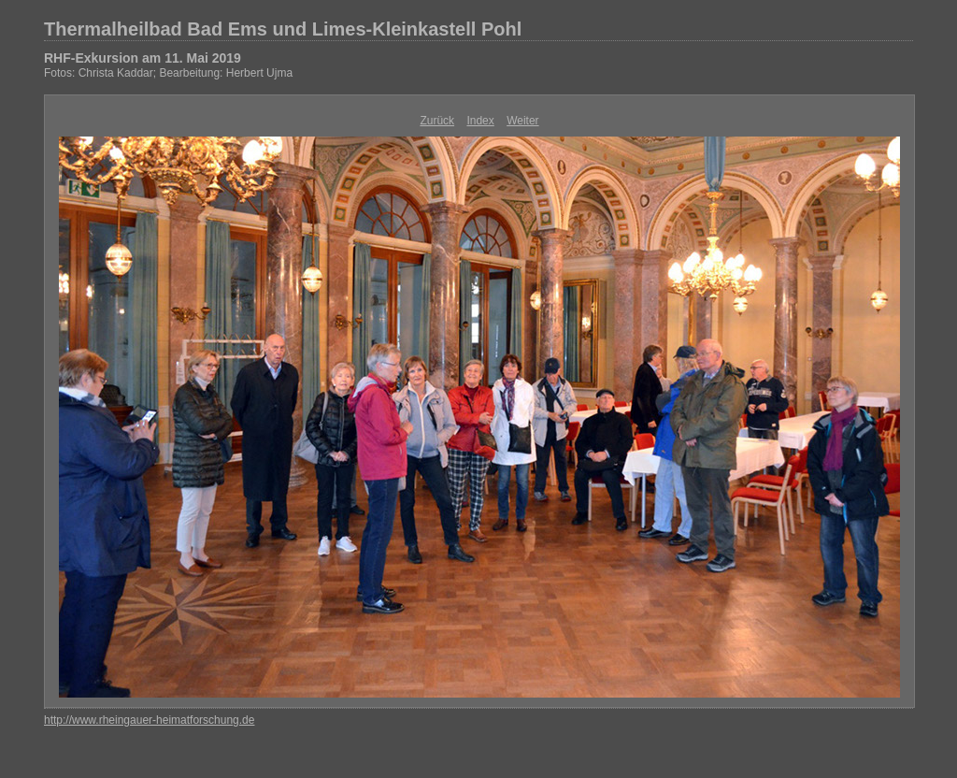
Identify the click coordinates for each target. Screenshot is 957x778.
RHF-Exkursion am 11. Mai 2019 (142, 57)
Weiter (522, 120)
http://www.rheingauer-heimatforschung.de (149, 720)
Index (479, 120)
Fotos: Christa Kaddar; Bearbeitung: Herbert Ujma (168, 72)
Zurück (437, 120)
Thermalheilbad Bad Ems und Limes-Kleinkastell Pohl (282, 29)
